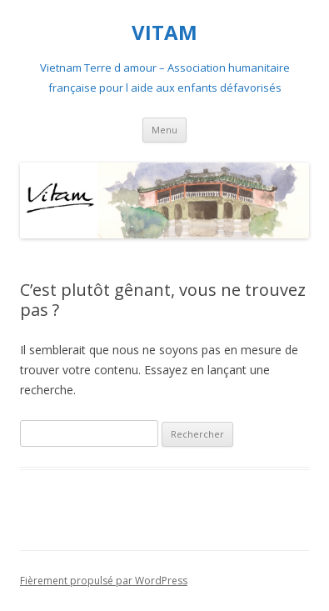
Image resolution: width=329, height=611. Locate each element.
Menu (164, 129)
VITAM (164, 33)
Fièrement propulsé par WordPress (103, 580)
